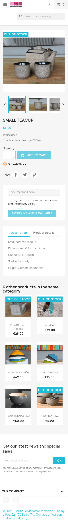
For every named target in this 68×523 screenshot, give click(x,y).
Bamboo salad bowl (18, 416)
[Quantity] (7, 155)
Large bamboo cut (18, 372)
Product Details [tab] (43, 233)
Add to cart (33, 155)
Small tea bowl (50, 416)
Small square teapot (18, 326)
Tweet (24, 174)
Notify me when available (32, 213)
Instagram (16, 500)
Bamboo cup (50, 372)
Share (15, 174)
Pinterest (34, 174)
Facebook (6, 500)
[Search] (41, 16)
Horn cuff (50, 325)
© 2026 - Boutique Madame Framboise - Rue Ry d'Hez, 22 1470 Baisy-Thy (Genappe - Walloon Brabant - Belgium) (34, 514)
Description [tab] (19, 233)
